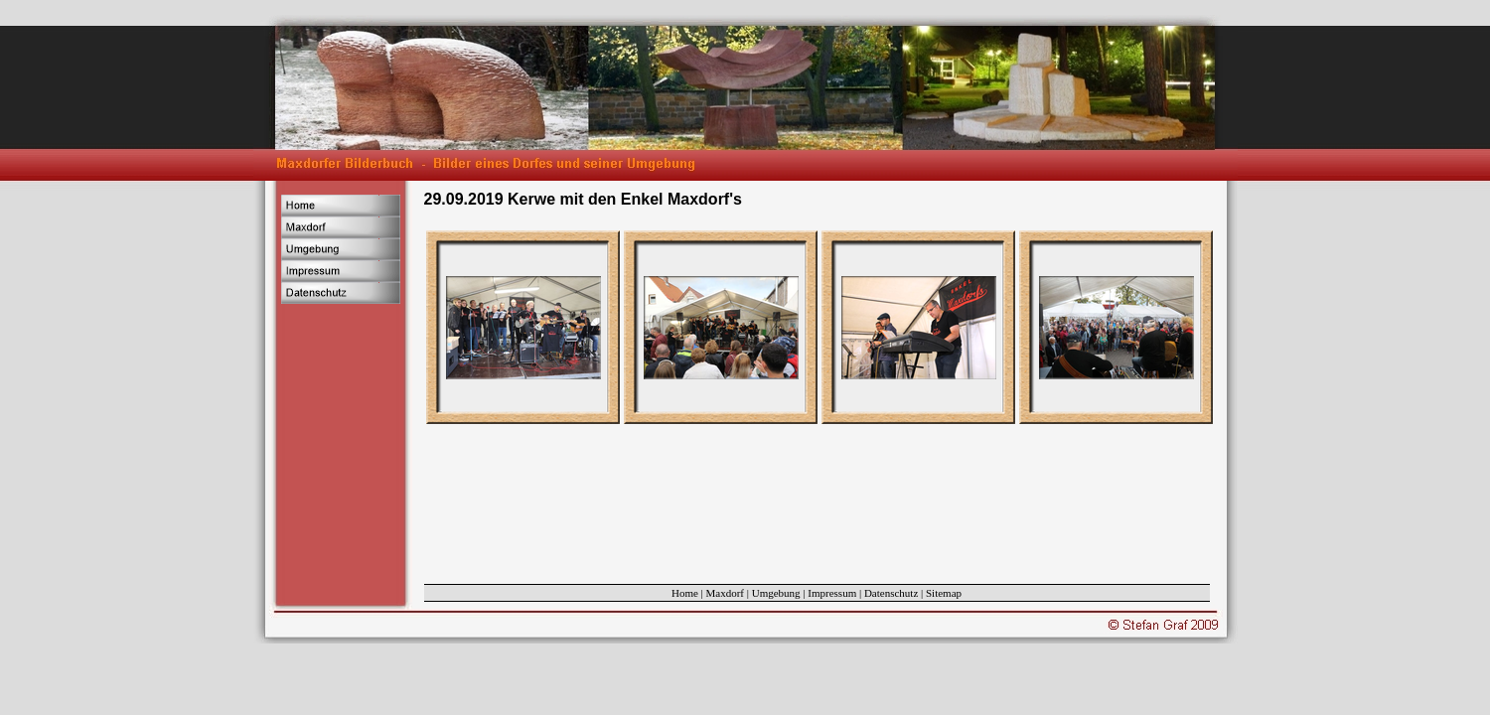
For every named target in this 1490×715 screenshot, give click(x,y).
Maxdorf (725, 593)
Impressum (832, 593)
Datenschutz (891, 593)
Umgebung (776, 593)
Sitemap (944, 593)
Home (684, 593)
